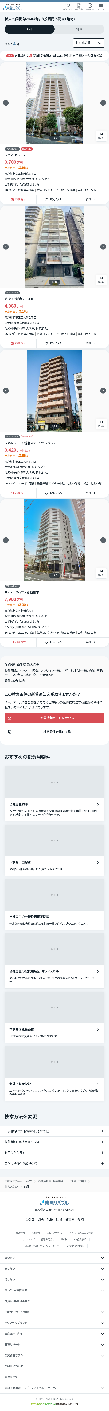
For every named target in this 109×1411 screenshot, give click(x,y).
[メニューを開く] (101, 7)
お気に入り (54, 199)
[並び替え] (88, 43)
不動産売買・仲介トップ (18, 1181)
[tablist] (54, 29)
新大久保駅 (11, 1186)
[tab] (30, 29)
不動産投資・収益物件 (51, 1181)
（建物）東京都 (78, 1181)
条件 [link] (26, 1186)
